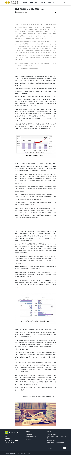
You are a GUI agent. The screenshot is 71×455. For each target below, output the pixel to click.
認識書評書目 (29, 434)
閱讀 (36, 2)
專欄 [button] (31, 2)
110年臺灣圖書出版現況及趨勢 (21, 12)
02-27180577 (51, 440)
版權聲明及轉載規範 (31, 436)
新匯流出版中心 (52, 434)
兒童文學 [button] (43, 2)
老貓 (22, 11)
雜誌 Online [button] (51, 2)
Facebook (28, 439)
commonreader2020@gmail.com (56, 442)
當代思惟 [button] (25, 2)
